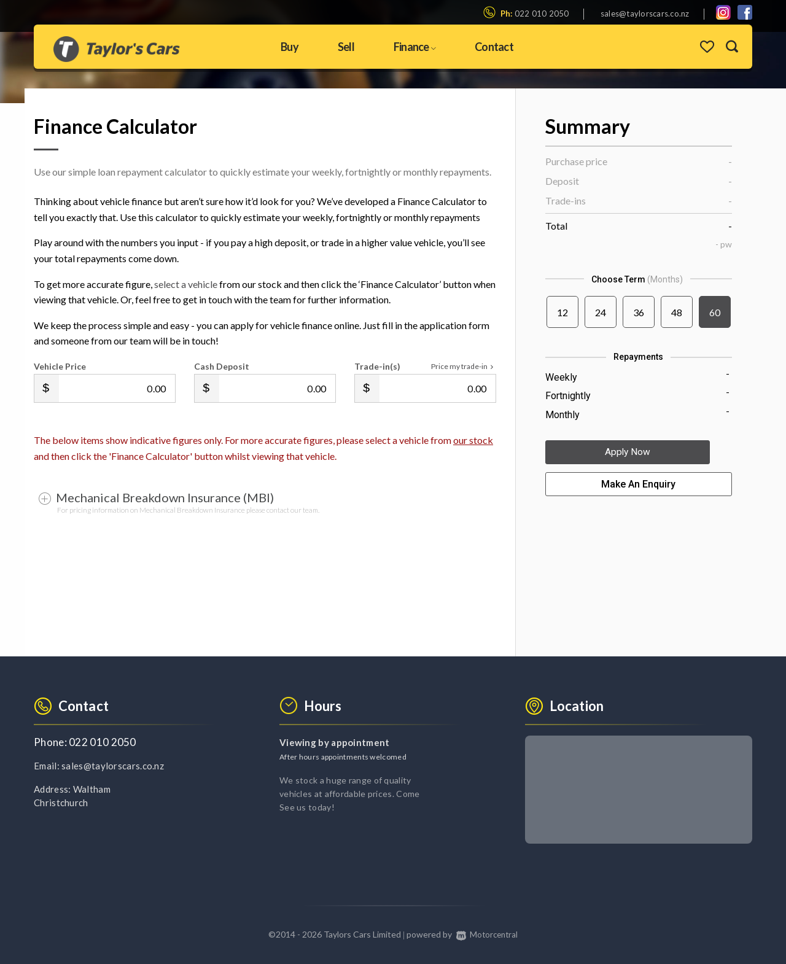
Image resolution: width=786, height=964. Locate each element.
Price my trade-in (463, 366)
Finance (414, 46)
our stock (473, 440)
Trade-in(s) (377, 366)
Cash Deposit (221, 366)
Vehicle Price (60, 366)
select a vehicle (185, 284)
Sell (346, 46)
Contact (494, 46)
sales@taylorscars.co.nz (645, 13)
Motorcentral (486, 934)
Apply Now (638, 455)
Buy (289, 46)
